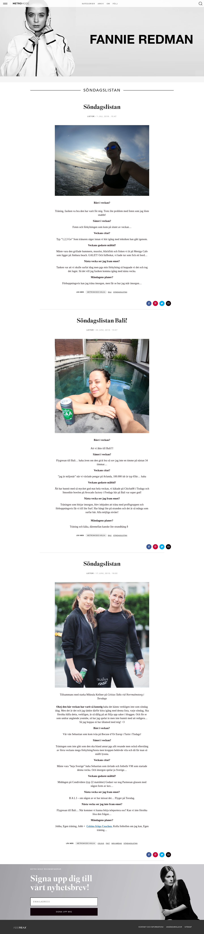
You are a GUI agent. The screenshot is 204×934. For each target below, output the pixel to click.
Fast (108, 843)
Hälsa (102, 292)
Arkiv (101, 4)
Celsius (101, 843)
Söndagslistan (102, 107)
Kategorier (88, 4)
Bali (109, 292)
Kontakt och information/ (151, 927)
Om (108, 4)
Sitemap (188, 927)
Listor (90, 116)
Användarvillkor (174, 927)
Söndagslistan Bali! (102, 321)
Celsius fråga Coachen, (99, 826)
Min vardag (116, 843)
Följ (115, 4)
